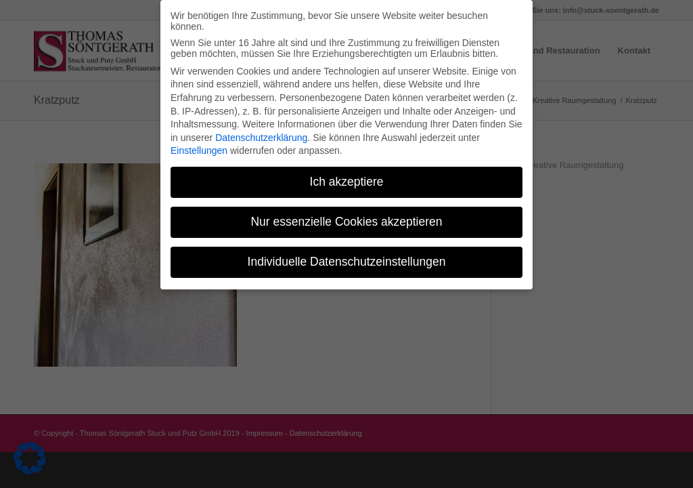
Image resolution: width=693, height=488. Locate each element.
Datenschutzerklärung (261, 132)
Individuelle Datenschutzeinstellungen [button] (347, 257)
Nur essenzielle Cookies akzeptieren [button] (346, 217)
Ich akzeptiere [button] (347, 177)
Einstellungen (199, 145)
